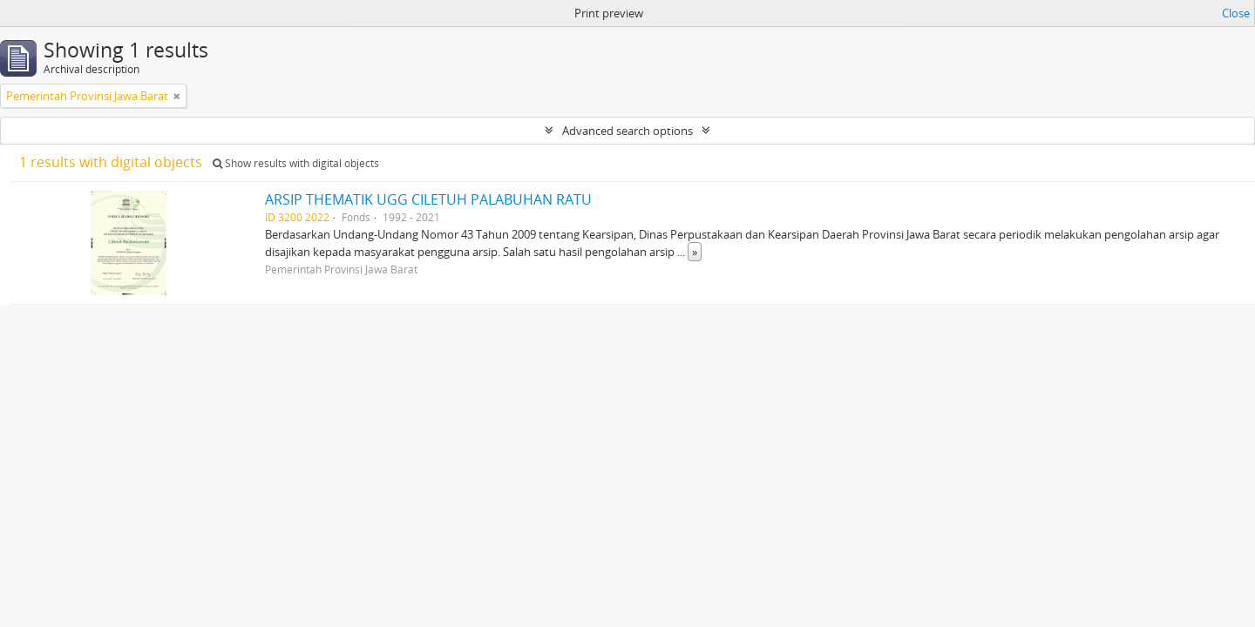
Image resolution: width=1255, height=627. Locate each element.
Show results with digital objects (296, 163)
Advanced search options (627, 130)
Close (1236, 13)
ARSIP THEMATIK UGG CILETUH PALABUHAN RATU (428, 199)
